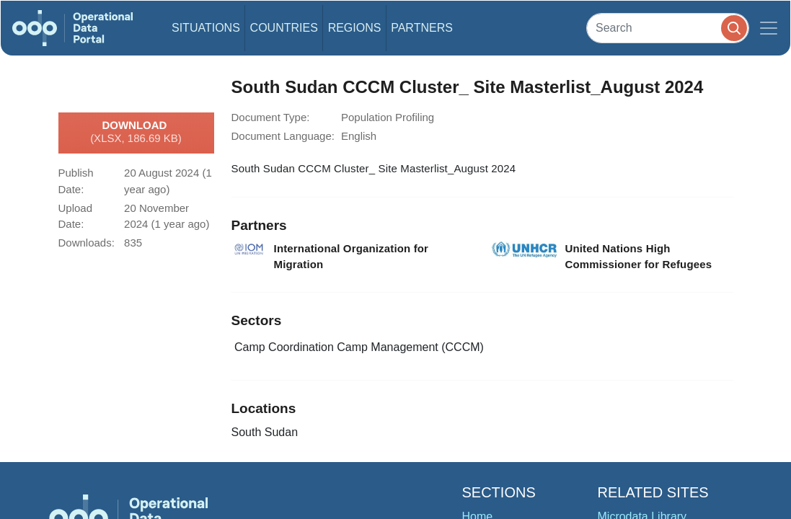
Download (136, 133)
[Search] (667, 28)
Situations (206, 28)
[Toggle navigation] (768, 28)
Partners (422, 28)
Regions (354, 28)
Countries (284, 28)
